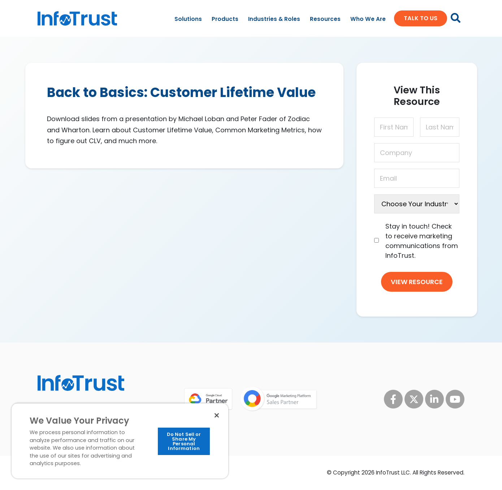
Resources (325, 19)
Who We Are (368, 19)
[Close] (217, 415)
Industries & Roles (274, 19)
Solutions (188, 19)
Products (225, 19)
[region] (120, 440)
